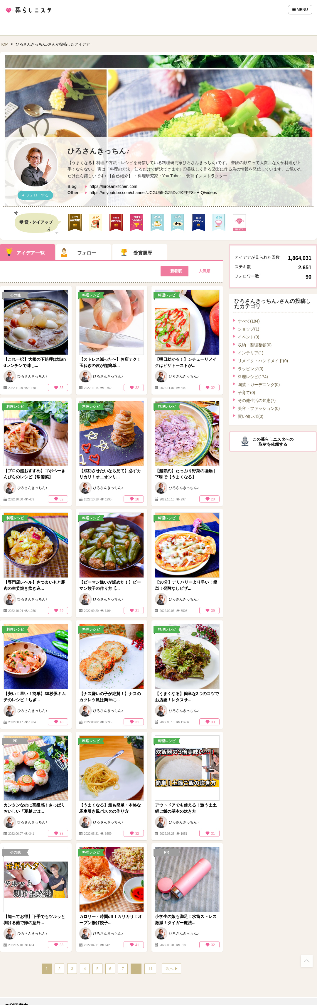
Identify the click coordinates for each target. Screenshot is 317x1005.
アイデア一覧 (30, 253)
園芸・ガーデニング (259, 384)
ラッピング (250, 368)
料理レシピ (253, 376)
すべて (249, 321)
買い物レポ (250, 416)
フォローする (37, 195)
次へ (169, 968)
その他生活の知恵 (257, 400)
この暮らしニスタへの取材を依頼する (273, 442)
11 (150, 968)
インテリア (250, 352)
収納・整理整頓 (255, 345)
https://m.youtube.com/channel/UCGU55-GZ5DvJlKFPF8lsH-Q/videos (153, 192)
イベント (248, 337)
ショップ (248, 329)
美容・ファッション (259, 408)
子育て (246, 392)
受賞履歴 (142, 253)
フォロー (86, 253)
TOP (4, 44)
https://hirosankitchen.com (113, 186)
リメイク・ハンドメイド (263, 360)
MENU (300, 9)
